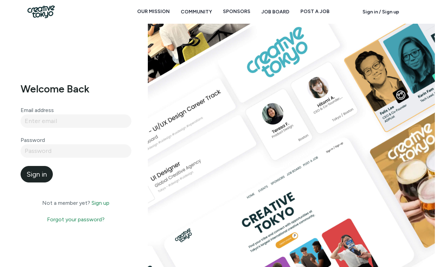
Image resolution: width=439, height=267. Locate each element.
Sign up (100, 203)
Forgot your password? (76, 219)
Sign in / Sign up (381, 12)
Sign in (36, 174)
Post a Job (315, 11)
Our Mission (153, 11)
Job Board (275, 12)
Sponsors (236, 11)
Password (33, 140)
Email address (37, 110)
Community (196, 12)
